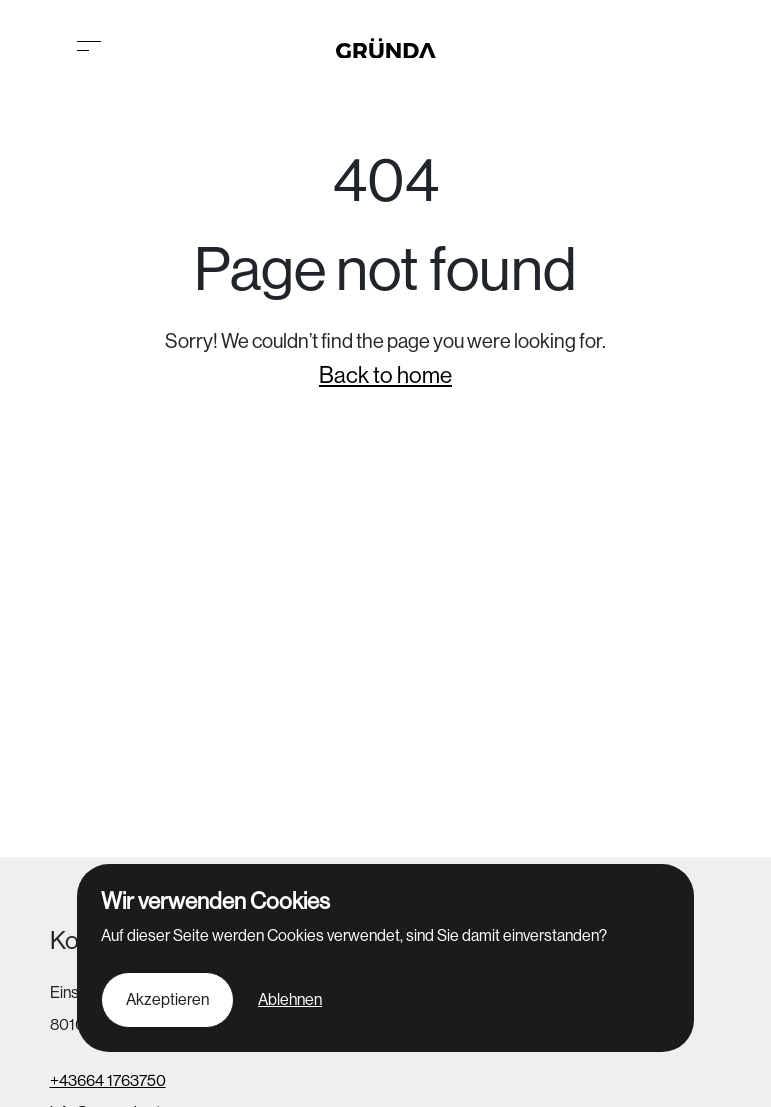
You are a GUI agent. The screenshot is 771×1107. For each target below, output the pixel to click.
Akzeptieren (167, 999)
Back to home (385, 375)
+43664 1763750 (108, 1080)
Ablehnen (290, 999)
